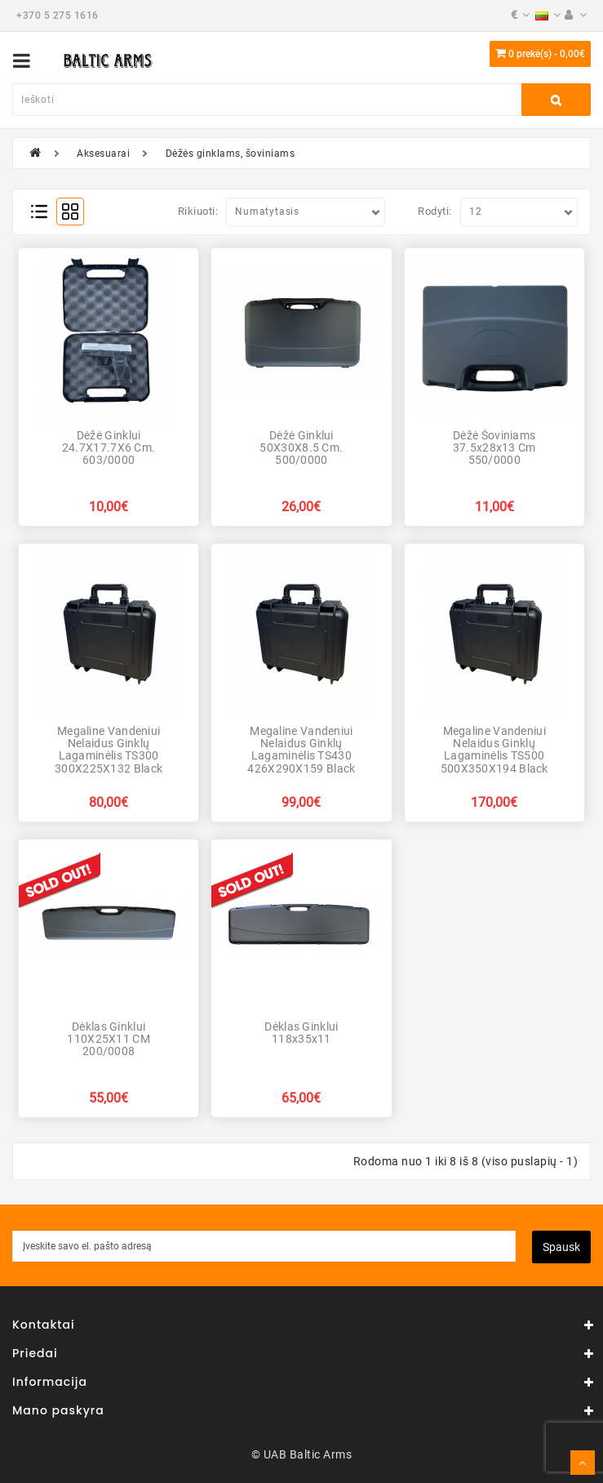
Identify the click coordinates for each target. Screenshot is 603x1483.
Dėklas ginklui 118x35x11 (301, 1032)
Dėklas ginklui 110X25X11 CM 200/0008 (108, 1039)
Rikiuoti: (198, 211)
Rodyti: (435, 211)
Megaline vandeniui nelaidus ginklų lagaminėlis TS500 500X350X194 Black (494, 749)
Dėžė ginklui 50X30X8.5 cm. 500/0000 (301, 448)
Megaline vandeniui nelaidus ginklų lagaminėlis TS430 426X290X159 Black (301, 749)
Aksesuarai (103, 153)
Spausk (561, 1247)
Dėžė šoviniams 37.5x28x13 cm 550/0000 (494, 448)
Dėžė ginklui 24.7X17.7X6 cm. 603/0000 (109, 448)
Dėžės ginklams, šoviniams (230, 153)
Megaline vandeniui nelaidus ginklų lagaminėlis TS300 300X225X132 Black (108, 749)
